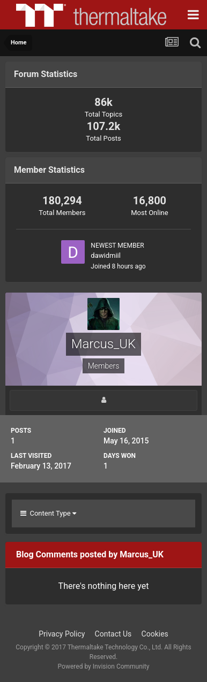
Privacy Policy (62, 634)
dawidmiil (106, 255)
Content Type (48, 513)
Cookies (155, 634)
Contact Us (113, 634)
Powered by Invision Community (104, 666)
